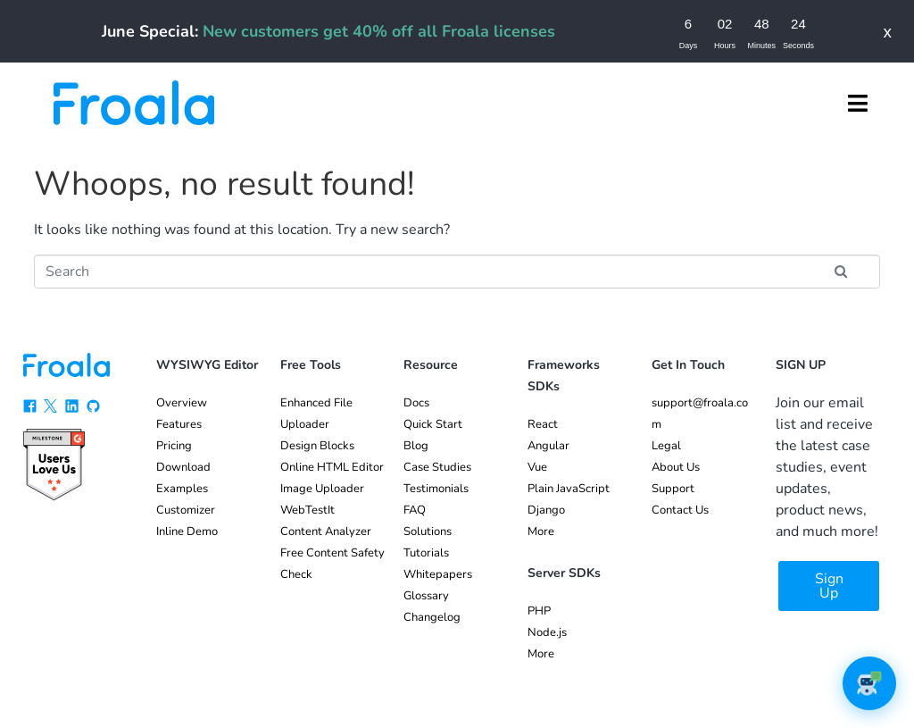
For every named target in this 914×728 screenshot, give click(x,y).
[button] (858, 103)
